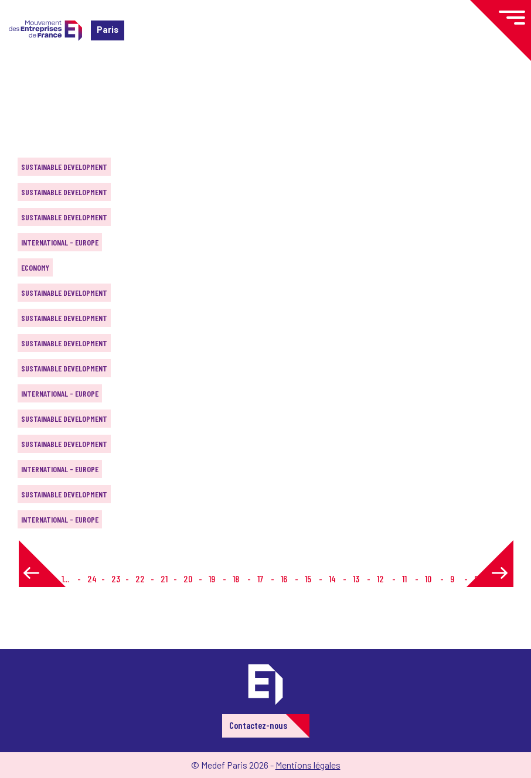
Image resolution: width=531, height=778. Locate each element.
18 (236, 578)
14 (332, 578)
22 (140, 578)
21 (164, 578)
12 (380, 578)
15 (308, 578)
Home (26, 79)
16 (284, 578)
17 (260, 578)
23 (115, 578)
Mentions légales (308, 764)
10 (428, 578)
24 (92, 578)
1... (65, 578)
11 (404, 578)
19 (212, 578)
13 (356, 578)
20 (187, 578)
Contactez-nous (258, 725)
